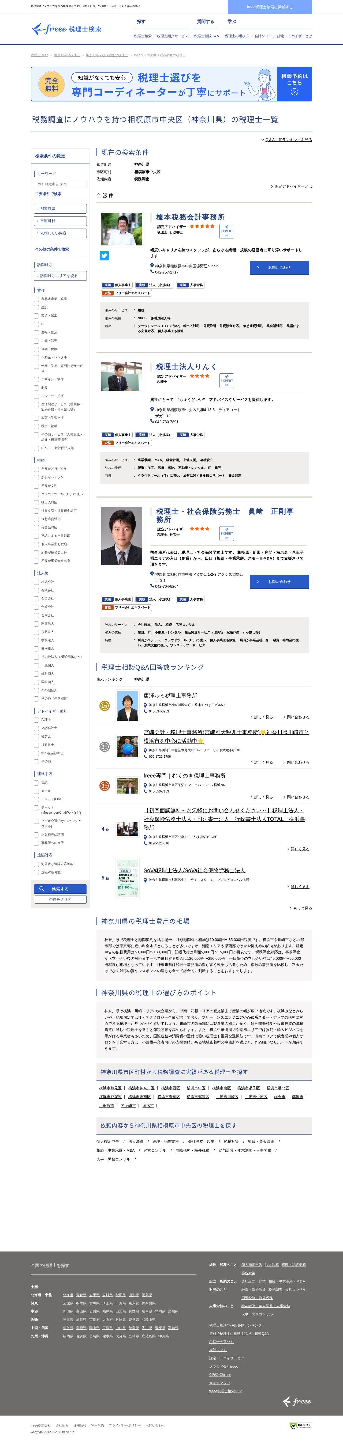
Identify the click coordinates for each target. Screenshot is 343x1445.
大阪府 (107, 1320)
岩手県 (94, 1295)
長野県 (134, 1311)
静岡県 (160, 1311)
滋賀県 (81, 1320)
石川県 (94, 1311)
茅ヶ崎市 (128, 1105)
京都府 (94, 1320)
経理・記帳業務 (165, 1141)
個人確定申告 (107, 1141)
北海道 (68, 1295)
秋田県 (120, 1295)
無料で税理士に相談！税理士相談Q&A (239, 1334)
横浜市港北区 (278, 1088)
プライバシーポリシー (125, 1425)
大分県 (120, 1336)
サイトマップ (219, 1383)
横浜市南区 (221, 1088)
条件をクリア (60, 899)
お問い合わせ (279, 267)
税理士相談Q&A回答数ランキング (235, 1325)
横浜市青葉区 (169, 1097)
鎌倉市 (279, 1097)
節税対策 (231, 1141)
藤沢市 (297, 1097)
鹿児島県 (149, 1336)
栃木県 (81, 1303)
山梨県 (120, 1311)
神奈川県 (149, 1303)
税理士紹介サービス (172, 36)
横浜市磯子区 (248, 1088)
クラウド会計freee (223, 1366)
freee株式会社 (41, 1425)
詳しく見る (263, 717)
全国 (34, 1287)
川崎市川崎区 (227, 1097)
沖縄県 (163, 1336)
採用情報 (79, 1425)
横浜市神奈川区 (141, 1088)
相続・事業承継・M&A (115, 1150)
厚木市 (148, 1105)
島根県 (81, 1328)
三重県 (68, 1320)
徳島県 (134, 1328)
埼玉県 (107, 1303)
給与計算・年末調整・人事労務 (245, 1150)
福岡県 (68, 1336)
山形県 (134, 1295)
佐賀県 (81, 1336)
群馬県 (94, 1303)
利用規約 (97, 1425)
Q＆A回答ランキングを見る (289, 140)
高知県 (173, 1328)
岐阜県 (147, 1311)
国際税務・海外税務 (192, 1150)
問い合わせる (298, 717)
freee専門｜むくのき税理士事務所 (185, 776)
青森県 (81, 1295)
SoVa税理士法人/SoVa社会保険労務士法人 (194, 870)
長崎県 (94, 1336)
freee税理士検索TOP (225, 1391)
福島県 (147, 1295)
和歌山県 (149, 1320)
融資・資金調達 (261, 1141)
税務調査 (275, 1290)
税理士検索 (143, 36)
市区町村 (47, 221)
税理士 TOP (39, 55)
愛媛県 (160, 1328)
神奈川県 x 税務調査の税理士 (107, 55)
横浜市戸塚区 (110, 1097)
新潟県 (68, 1311)
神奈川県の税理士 (67, 55)
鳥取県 (68, 1328)
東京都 (134, 1303)
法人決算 (135, 1141)
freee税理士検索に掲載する (270, 7)
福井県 (107, 1311)
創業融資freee (220, 1375)
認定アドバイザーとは (294, 36)
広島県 (107, 1328)
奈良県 (134, 1320)
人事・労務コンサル (113, 1159)
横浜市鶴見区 (110, 1088)
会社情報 (62, 1425)
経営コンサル (155, 1150)
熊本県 (107, 1336)
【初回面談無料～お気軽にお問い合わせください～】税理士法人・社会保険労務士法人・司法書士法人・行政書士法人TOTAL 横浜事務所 (224, 818)
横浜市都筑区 (198, 1097)
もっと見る (302, 908)
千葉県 (120, 1303)
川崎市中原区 (256, 1097)
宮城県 (107, 1295)
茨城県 (68, 1303)
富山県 (81, 1311)
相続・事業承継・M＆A (287, 1281)
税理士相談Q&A (206, 36)
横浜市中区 (196, 1088)
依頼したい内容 (53, 233)
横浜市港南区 (139, 1097)
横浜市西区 (170, 1088)
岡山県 (94, 1328)
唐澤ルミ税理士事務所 (170, 696)
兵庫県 (120, 1320)
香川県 (147, 1328)
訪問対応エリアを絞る (59, 276)
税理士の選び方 (237, 36)
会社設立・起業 (201, 1141)
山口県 (120, 1328)
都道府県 (47, 208)
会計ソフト (263, 36)
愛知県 (173, 1311)
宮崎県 (134, 1336)
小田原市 (106, 1105)
